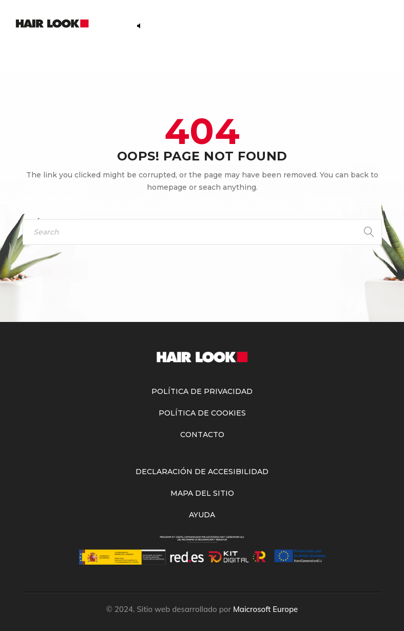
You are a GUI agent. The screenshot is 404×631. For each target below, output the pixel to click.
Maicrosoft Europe (265, 609)
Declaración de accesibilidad (202, 471)
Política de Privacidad (202, 391)
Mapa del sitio (202, 493)
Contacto (202, 434)
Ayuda (202, 514)
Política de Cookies (202, 413)
